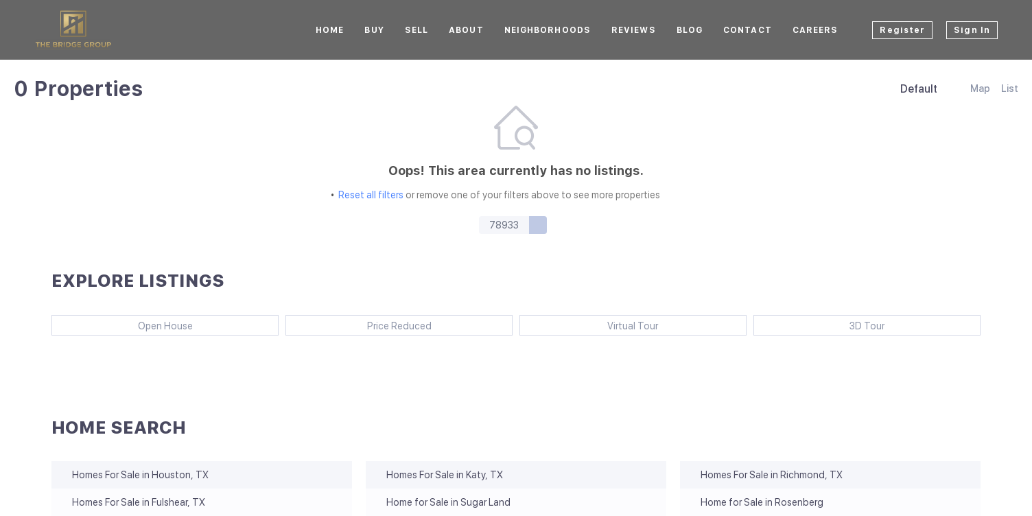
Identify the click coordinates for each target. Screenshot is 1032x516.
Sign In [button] (972, 30)
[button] (538, 225)
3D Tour (866, 325)
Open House (165, 325)
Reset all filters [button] (370, 194)
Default (918, 88)
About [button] (466, 30)
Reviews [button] (633, 30)
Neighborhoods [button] (547, 30)
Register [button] (902, 30)
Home (330, 30)
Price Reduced (399, 325)
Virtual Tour (632, 325)
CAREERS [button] (815, 30)
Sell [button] (416, 30)
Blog (690, 30)
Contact (747, 30)
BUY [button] (374, 30)
